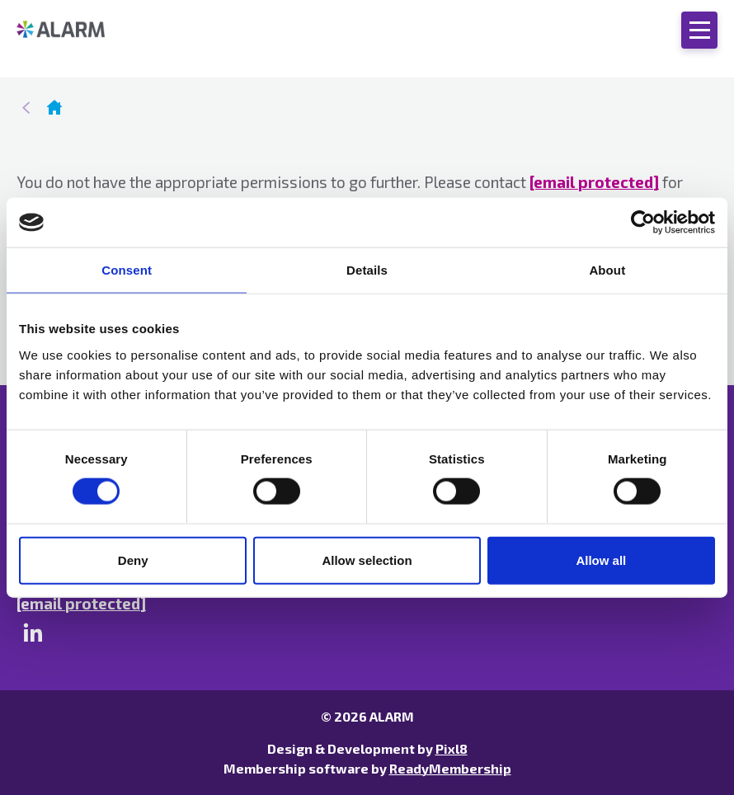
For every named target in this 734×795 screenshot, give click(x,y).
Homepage (54, 107)
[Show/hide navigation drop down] (699, 30)
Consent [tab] (126, 270)
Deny (133, 560)
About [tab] (607, 270)
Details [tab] (367, 270)
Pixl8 (451, 748)
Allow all (601, 560)
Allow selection (367, 560)
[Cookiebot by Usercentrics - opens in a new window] (643, 222)
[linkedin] (32, 632)
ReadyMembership (450, 768)
